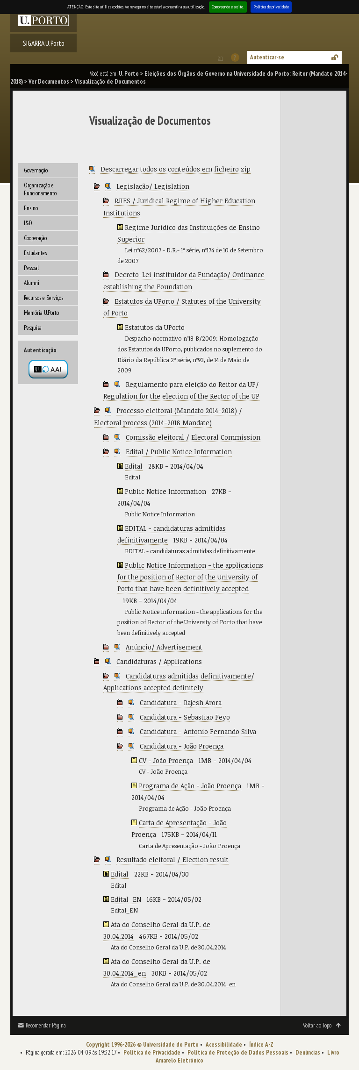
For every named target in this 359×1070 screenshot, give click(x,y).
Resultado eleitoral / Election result (172, 859)
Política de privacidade (271, 7)
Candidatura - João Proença (181, 746)
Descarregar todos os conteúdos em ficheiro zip (176, 168)
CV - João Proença (166, 760)
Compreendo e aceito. (228, 7)
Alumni (31, 283)
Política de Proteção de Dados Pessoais (237, 1052)
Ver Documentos (49, 82)
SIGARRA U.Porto (44, 43)
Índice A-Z (261, 1045)
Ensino (31, 208)
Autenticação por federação (48, 369)
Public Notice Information (165, 491)
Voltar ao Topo (317, 1025)
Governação (36, 170)
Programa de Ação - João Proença (190, 785)
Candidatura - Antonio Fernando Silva (198, 731)
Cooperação (35, 238)
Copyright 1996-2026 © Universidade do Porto (142, 1045)
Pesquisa (33, 328)
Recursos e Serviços (43, 298)
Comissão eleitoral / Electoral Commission (193, 437)
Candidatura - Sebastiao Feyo (185, 717)
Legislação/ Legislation (152, 186)
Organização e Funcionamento (40, 189)
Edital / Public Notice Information (179, 451)
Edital (134, 466)
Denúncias (307, 1052)
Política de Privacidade (151, 1052)
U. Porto (129, 74)
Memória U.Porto (41, 313)
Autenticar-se (267, 57)
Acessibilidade (224, 1045)
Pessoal (31, 268)
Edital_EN (126, 899)
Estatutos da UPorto (155, 327)
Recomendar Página (46, 1025)
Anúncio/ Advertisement (164, 646)
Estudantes (35, 253)
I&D (28, 223)
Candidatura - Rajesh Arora (181, 702)
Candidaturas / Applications (159, 661)
